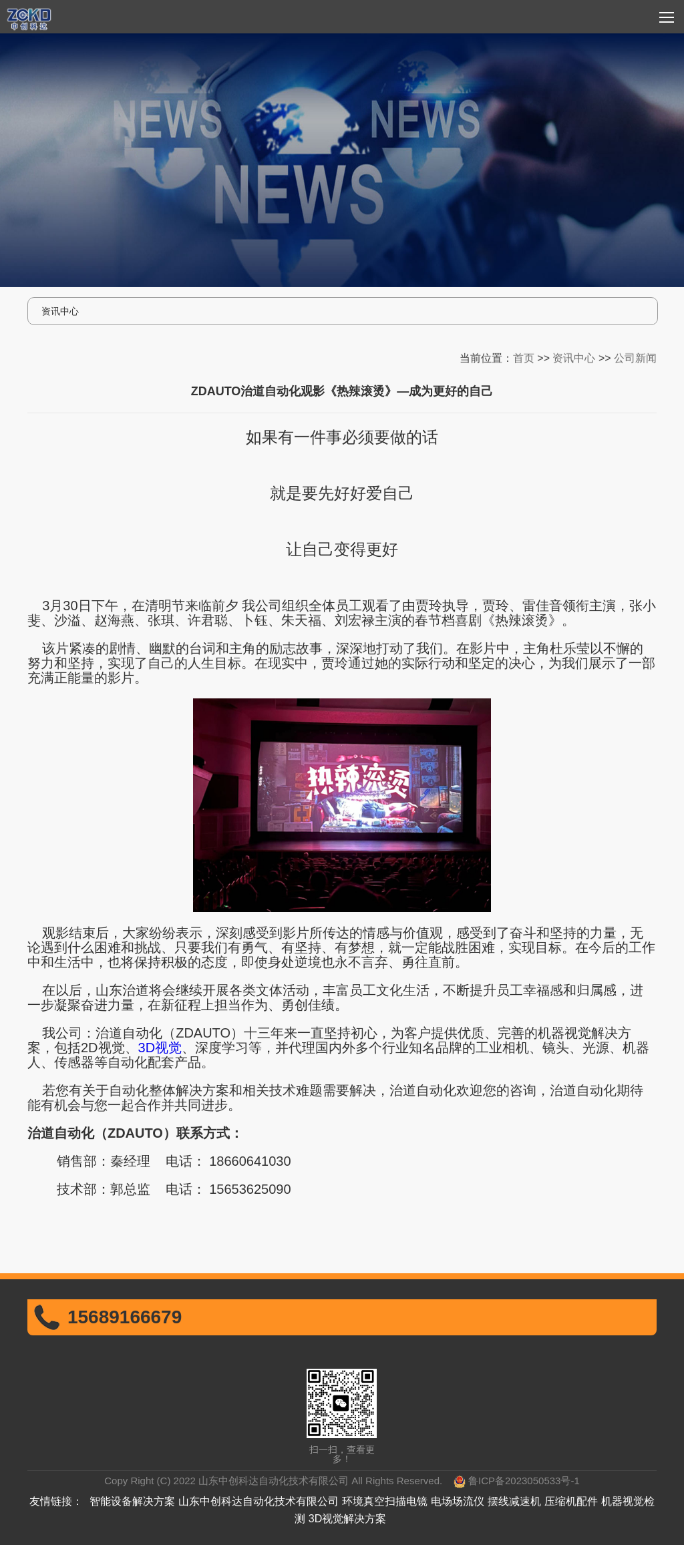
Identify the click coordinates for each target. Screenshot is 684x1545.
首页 (523, 356)
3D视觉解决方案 (347, 1518)
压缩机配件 (571, 1501)
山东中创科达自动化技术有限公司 (258, 1501)
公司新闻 (635, 356)
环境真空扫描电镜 (385, 1501)
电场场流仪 (457, 1501)
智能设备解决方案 (132, 1501)
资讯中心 (573, 356)
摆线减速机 (514, 1501)
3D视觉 (160, 1047)
